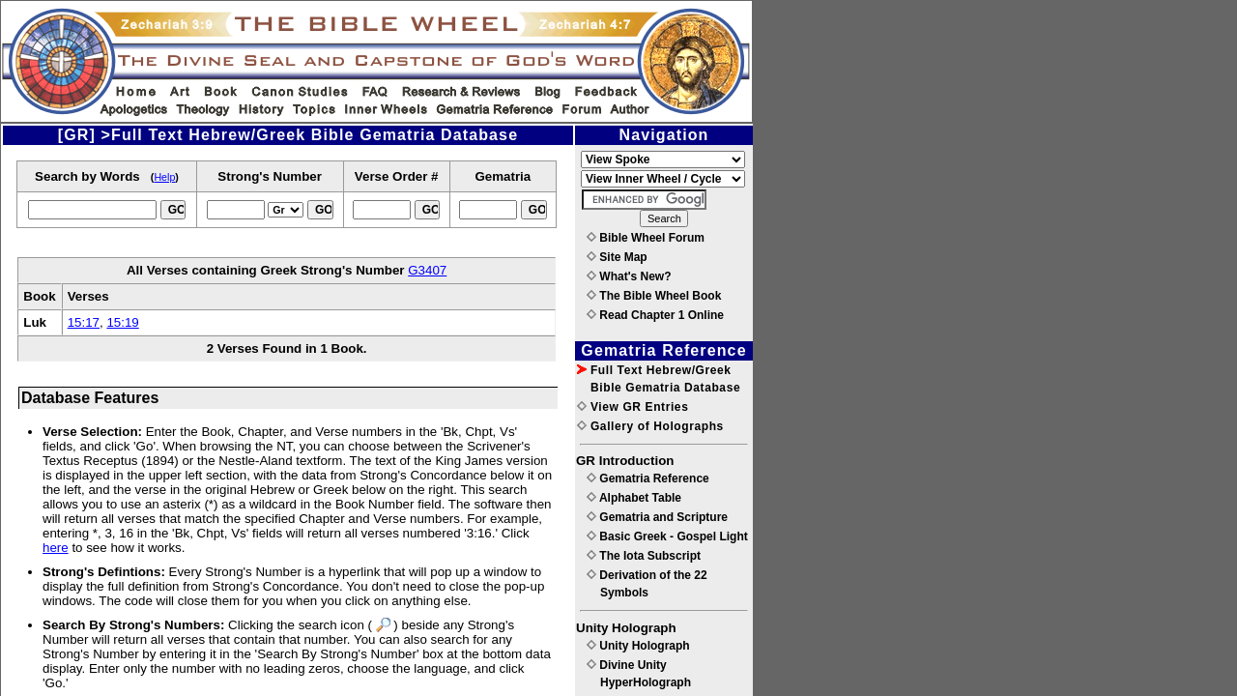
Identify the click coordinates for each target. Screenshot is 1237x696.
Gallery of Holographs (650, 426)
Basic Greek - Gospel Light (667, 536)
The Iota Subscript (644, 556)
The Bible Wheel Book (654, 296)
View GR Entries (632, 407)
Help (164, 177)
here (56, 547)
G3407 (427, 270)
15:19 (122, 322)
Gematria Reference (648, 478)
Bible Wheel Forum (646, 238)
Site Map (617, 257)
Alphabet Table (634, 498)
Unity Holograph (638, 645)
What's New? (629, 276)
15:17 (84, 322)
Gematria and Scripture (657, 517)
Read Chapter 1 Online (655, 315)
